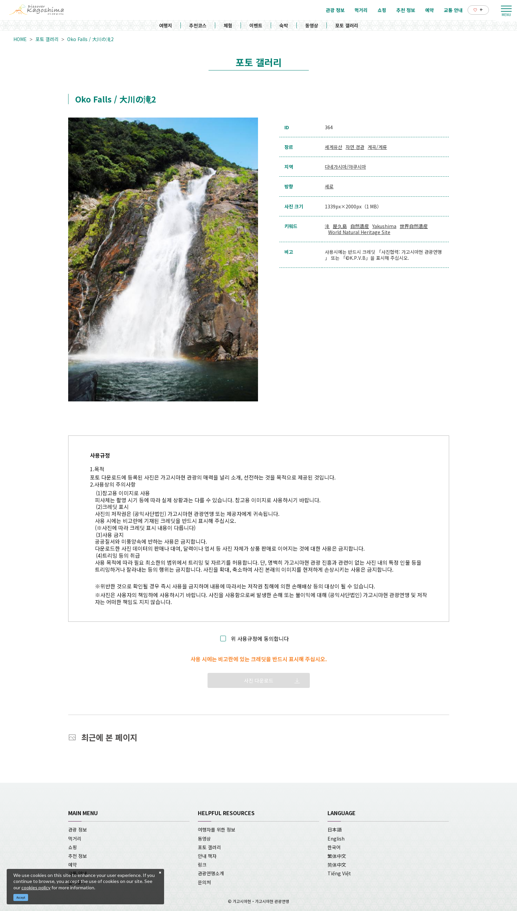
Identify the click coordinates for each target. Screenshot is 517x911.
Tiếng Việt (339, 873)
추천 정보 (77, 856)
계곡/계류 (377, 147)
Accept (20, 897)
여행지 (165, 25)
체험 (228, 25)
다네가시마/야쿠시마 (345, 167)
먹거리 (74, 838)
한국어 (334, 847)
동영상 (311, 25)
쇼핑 (72, 847)
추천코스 (198, 25)
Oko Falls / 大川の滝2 (90, 39)
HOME (20, 39)
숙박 (283, 25)
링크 (202, 864)
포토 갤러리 (346, 25)
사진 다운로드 (258, 680)
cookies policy (35, 887)
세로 (329, 186)
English (336, 838)
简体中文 (337, 864)
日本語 (335, 829)
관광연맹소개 (211, 873)
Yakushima (384, 226)
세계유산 (333, 147)
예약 (72, 864)
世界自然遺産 (414, 226)
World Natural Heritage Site (359, 232)
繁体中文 (337, 856)
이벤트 (255, 25)
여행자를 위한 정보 (216, 829)
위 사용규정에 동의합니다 (260, 638)
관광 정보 (77, 829)
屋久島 (340, 226)
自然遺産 (359, 226)
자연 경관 (355, 147)
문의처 (204, 882)
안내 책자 (207, 856)
